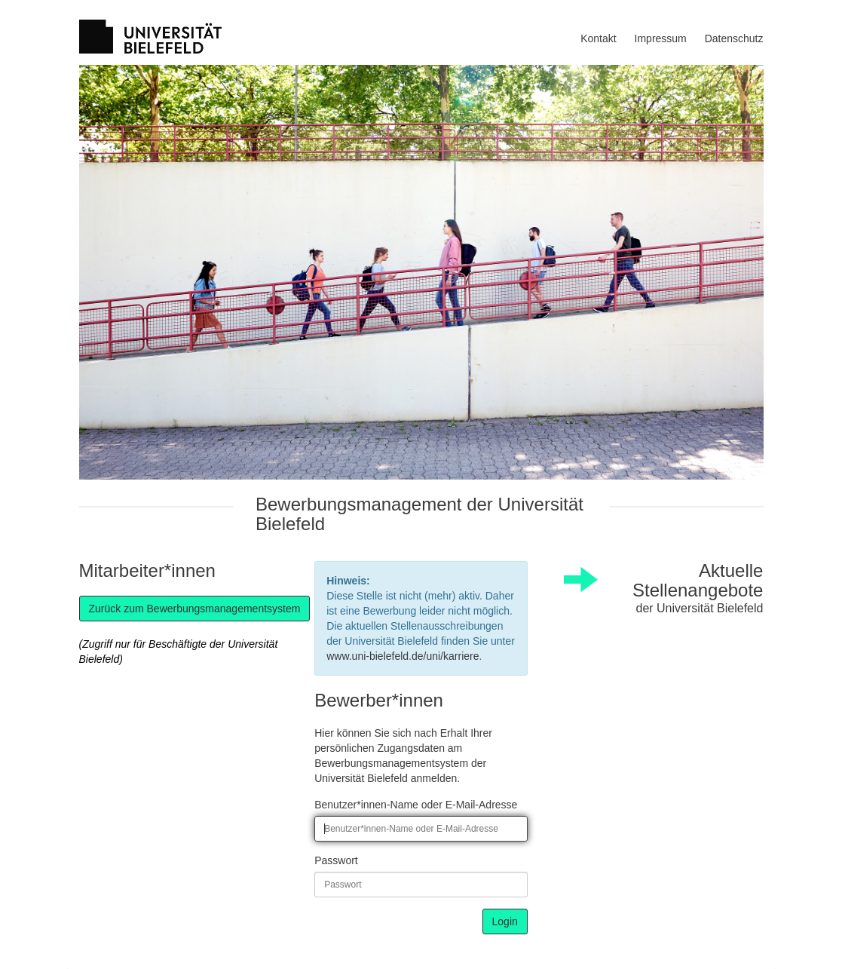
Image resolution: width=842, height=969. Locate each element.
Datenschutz (734, 38)
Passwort (336, 860)
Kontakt (598, 38)
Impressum (661, 38)
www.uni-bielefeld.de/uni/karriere (402, 656)
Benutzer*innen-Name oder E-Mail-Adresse (415, 805)
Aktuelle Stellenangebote (697, 580)
